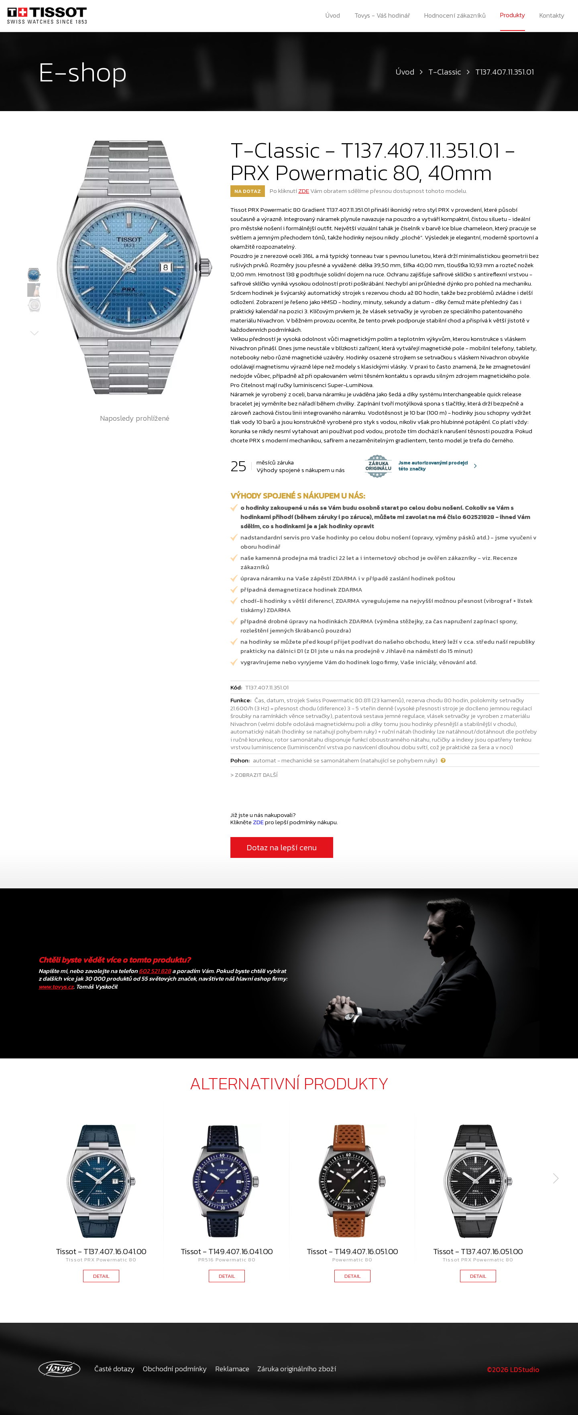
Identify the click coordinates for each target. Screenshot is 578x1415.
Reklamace (232, 1368)
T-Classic (444, 72)
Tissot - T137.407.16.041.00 (101, 1251)
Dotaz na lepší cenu (282, 847)
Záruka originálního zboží (296, 1368)
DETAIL (101, 1276)
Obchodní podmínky (175, 1368)
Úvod (332, 16)
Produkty (513, 15)
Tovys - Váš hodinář (382, 16)
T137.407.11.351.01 (504, 72)
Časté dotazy (114, 1368)
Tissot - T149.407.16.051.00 (352, 1251)
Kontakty (552, 16)
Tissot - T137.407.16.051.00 (478, 1251)
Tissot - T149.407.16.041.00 (227, 1251)
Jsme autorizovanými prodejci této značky (416, 466)
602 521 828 (155, 970)
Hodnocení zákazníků (455, 16)
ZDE (303, 190)
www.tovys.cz (56, 986)
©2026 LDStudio (511, 1368)
